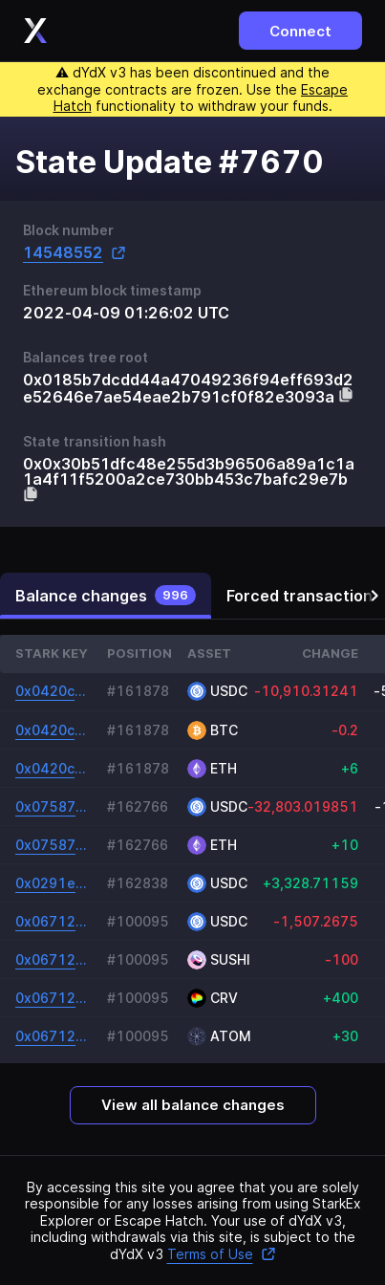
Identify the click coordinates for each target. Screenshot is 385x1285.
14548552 (74, 253)
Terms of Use (221, 1254)
